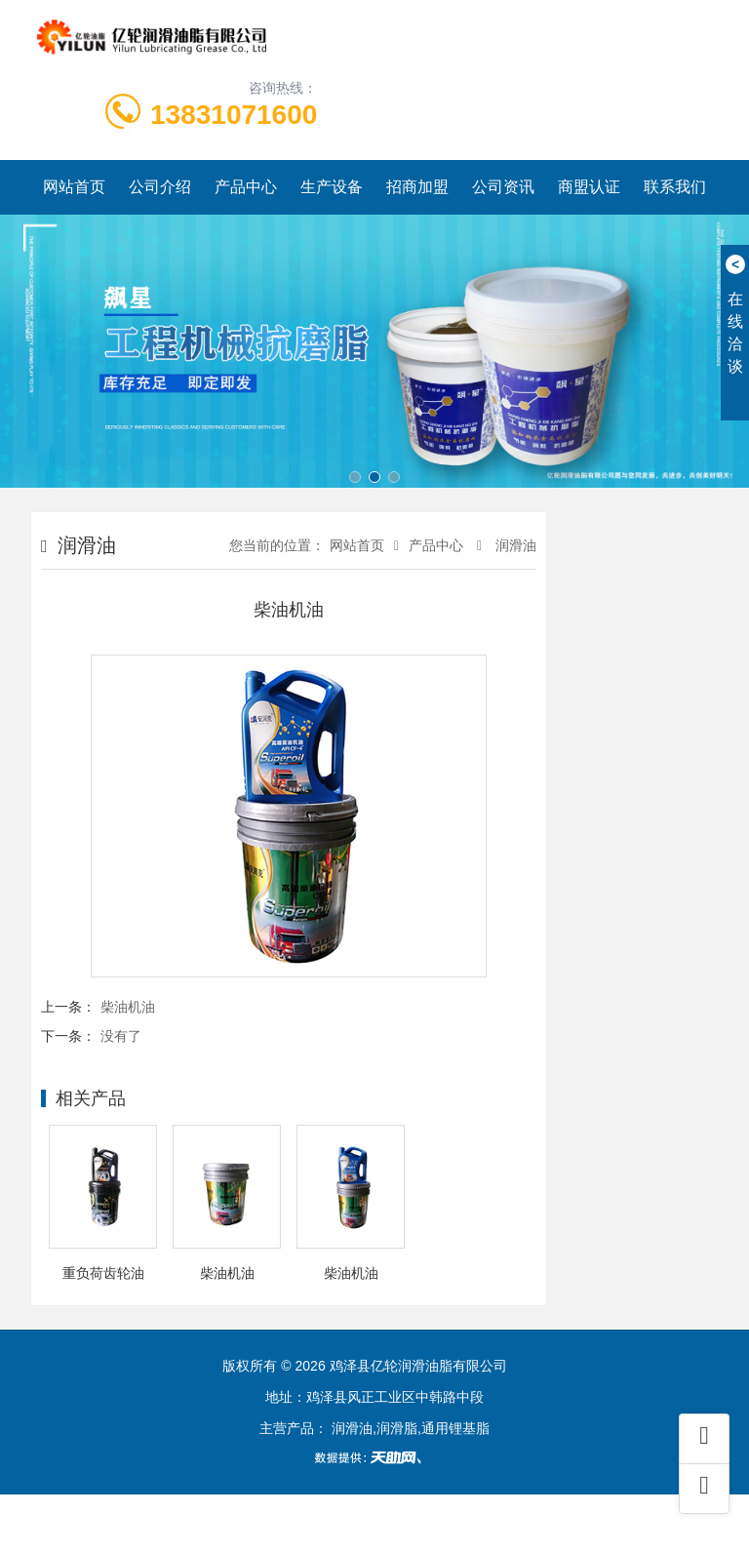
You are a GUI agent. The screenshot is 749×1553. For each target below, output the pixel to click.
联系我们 (675, 187)
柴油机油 (127, 1007)
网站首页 (74, 187)
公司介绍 (160, 187)
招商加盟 (417, 187)
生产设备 (331, 187)
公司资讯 (503, 187)
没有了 (120, 1036)
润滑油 (514, 545)
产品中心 (246, 187)
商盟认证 (589, 187)
